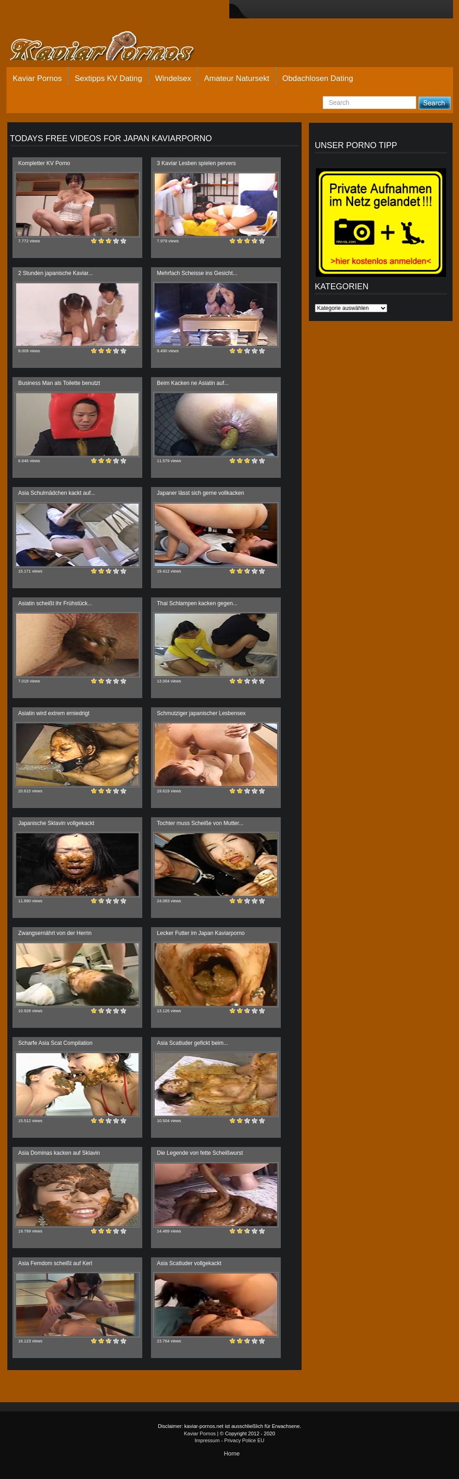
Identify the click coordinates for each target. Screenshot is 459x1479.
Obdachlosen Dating (317, 78)
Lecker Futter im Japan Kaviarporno (201, 933)
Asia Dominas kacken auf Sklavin (59, 1153)
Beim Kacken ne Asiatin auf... (193, 383)
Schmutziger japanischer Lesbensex (201, 713)
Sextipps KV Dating (108, 78)
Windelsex (173, 78)
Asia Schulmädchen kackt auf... (56, 493)
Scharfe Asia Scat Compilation (55, 1043)
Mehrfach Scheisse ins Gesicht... (197, 273)
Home (232, 1453)
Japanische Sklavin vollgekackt (56, 823)
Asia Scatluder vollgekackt (189, 1263)
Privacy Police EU (244, 1440)
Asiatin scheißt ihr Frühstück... (55, 603)
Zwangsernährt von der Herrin (55, 933)
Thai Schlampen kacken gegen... (197, 603)
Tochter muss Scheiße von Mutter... (200, 823)
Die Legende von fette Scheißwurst (200, 1153)
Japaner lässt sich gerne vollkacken (200, 493)
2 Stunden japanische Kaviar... (55, 273)
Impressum (207, 1440)
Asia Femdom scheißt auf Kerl (55, 1263)
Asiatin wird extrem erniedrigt (54, 713)
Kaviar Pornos (37, 78)
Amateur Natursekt (236, 78)
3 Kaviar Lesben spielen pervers (196, 163)
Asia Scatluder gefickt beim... (192, 1043)
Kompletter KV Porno (44, 163)
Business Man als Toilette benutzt (59, 383)
